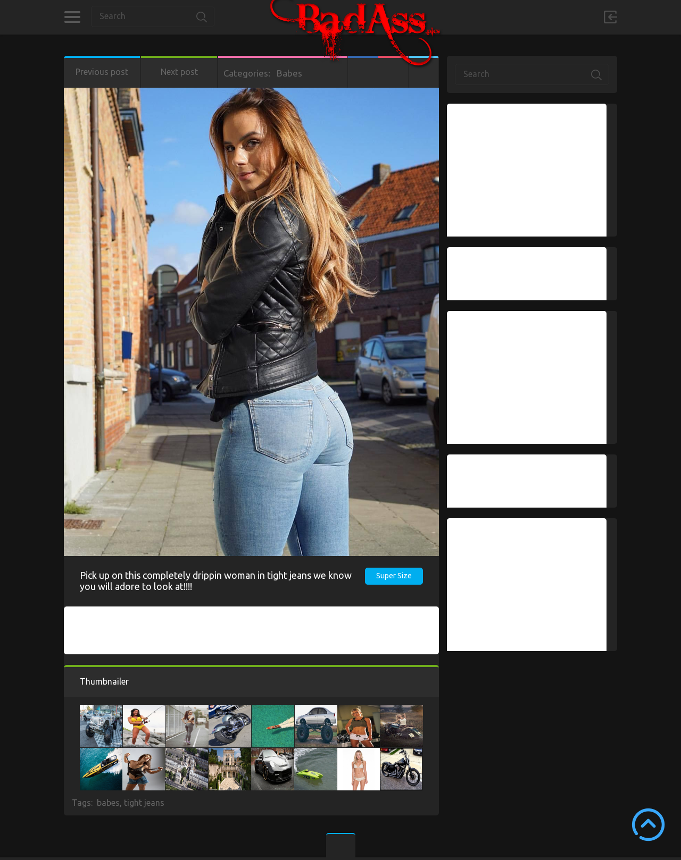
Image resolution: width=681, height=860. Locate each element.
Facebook (363, 72)
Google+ (393, 72)
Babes (289, 73)
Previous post (102, 72)
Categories (72, 17)
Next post (179, 72)
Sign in (610, 17)
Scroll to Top (648, 824)
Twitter (423, 72)
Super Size (394, 575)
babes (108, 802)
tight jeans (144, 802)
